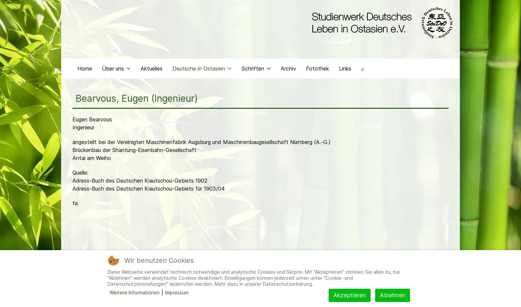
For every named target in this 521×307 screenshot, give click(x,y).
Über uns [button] (116, 68)
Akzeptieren (349, 295)
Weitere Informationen (134, 292)
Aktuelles (151, 68)
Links (345, 68)
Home (84, 68)
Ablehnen (392, 295)
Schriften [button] (256, 68)
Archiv (288, 68)
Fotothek (317, 68)
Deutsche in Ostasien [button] (202, 68)
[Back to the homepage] (381, 22)
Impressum (176, 292)
